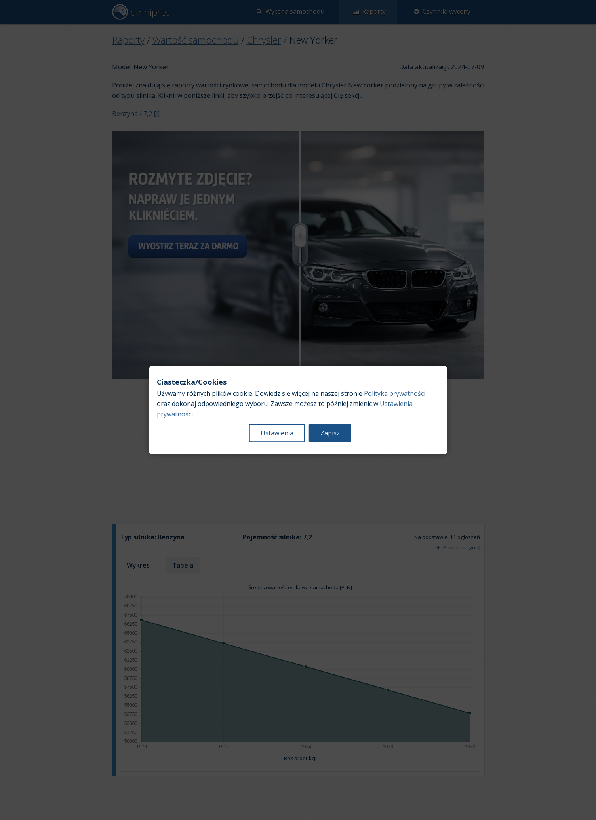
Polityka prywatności (394, 393)
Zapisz (330, 433)
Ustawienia (277, 433)
